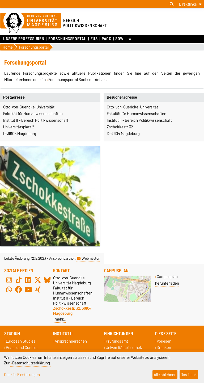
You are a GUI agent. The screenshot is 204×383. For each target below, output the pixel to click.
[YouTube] (28, 289)
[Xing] (37, 289)
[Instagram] (9, 280)
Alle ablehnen (165, 374)
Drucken (164, 347)
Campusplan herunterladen (167, 280)
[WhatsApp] (9, 289)
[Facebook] (18, 289)
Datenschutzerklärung (31, 363)
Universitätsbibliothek (124, 347)
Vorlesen (164, 341)
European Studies (20, 341)
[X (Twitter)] (37, 280)
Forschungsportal (67, 39)
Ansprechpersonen (71, 341)
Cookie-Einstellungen (22, 374)
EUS (94, 39)
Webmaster (88, 258)
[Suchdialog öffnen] (172, 4)
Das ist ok (189, 374)
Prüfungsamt (117, 341)
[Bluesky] (47, 280)
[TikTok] (18, 280)
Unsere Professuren (23, 39)
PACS (106, 39)
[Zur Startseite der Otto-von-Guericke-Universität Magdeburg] (30, 23)
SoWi (120, 39)
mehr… (60, 319)
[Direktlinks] (190, 4)
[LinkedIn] (28, 280)
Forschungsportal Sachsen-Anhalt (77, 80)
